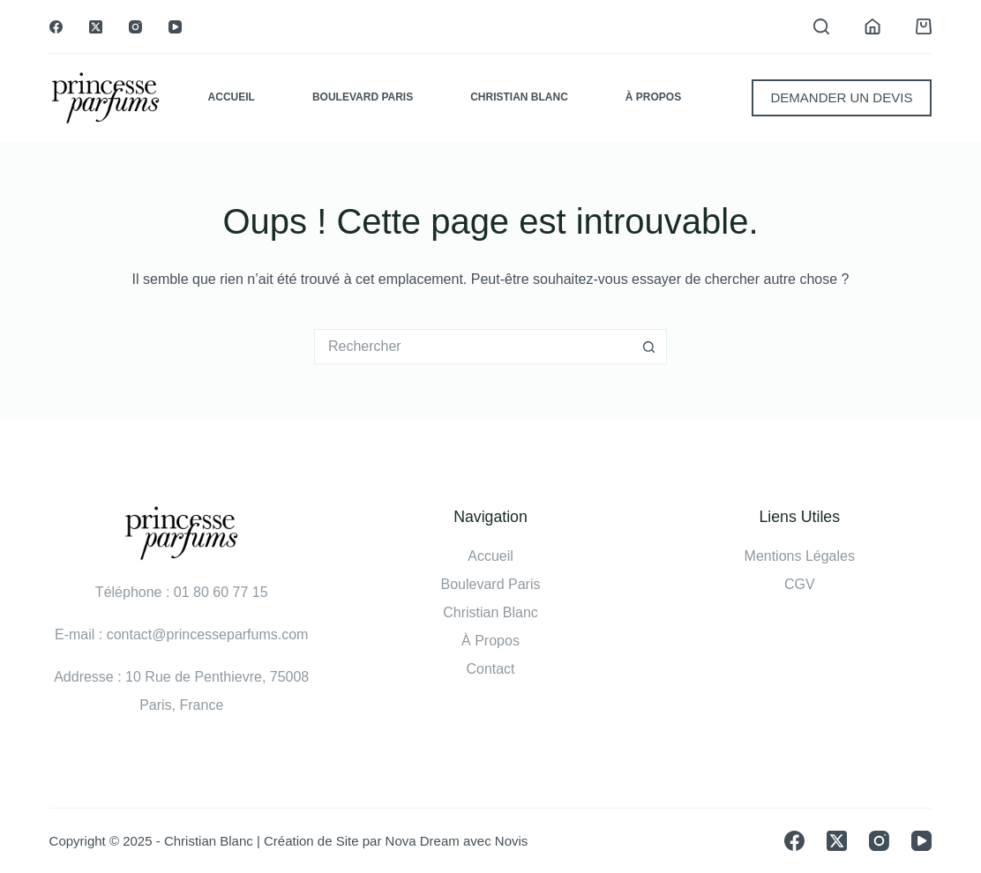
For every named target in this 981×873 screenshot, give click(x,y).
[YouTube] (175, 27)
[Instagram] (135, 27)
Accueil (231, 97)
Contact (490, 668)
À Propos (653, 97)
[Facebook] (56, 27)
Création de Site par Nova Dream (362, 840)
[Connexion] (872, 26)
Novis (511, 840)
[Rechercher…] (473, 346)
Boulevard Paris (362, 97)
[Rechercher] (821, 26)
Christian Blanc (519, 97)
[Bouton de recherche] (649, 346)
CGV (799, 584)
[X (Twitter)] (95, 27)
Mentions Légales (800, 555)
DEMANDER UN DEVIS (842, 97)
